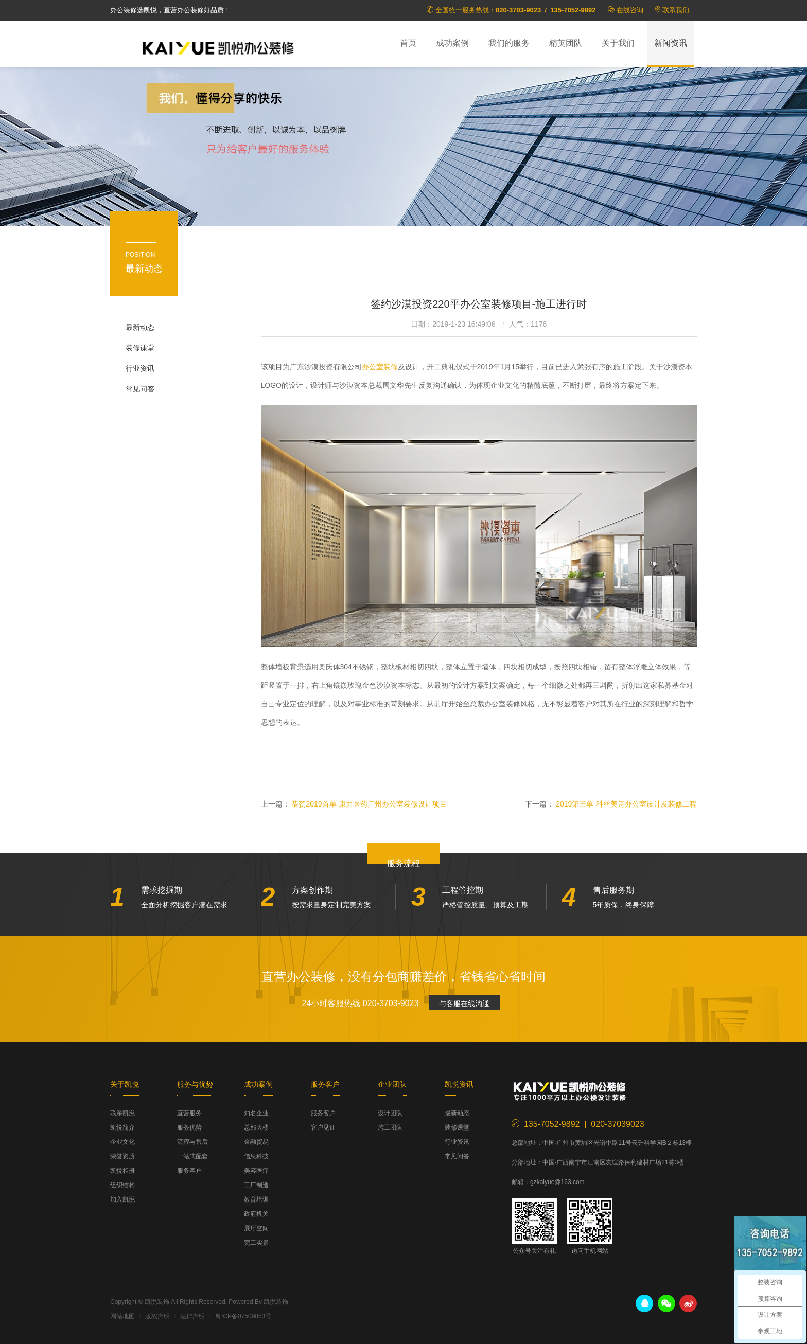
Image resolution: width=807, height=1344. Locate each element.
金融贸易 (256, 1141)
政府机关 (256, 1213)
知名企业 (256, 1113)
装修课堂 (140, 348)
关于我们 (618, 43)
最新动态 (140, 327)
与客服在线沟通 (464, 1003)
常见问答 (140, 389)
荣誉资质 (122, 1156)
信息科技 (256, 1156)
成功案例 (452, 43)
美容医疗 (256, 1170)
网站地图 (122, 1316)
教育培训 (256, 1199)
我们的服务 (509, 43)
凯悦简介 (122, 1127)
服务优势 (189, 1127)
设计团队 (390, 1113)
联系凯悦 (122, 1113)
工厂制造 (256, 1185)
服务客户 (189, 1170)
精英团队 (565, 43)
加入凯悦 (122, 1199)
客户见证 (323, 1127)
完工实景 (256, 1242)
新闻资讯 (670, 43)
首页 (408, 43)
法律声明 (192, 1316)
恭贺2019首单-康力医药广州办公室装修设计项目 (369, 804)
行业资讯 (140, 368)
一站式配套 (192, 1156)
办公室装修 (380, 367)
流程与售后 (192, 1141)
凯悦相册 (122, 1170)
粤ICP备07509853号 (243, 1316)
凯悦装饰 (218, 47)
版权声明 (157, 1316)
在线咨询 (630, 10)
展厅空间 (256, 1228)
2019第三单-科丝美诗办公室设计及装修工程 (626, 804)
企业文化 (122, 1141)
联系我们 (675, 10)
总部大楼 (256, 1127)
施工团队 (390, 1127)
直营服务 (189, 1113)
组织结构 (122, 1185)
